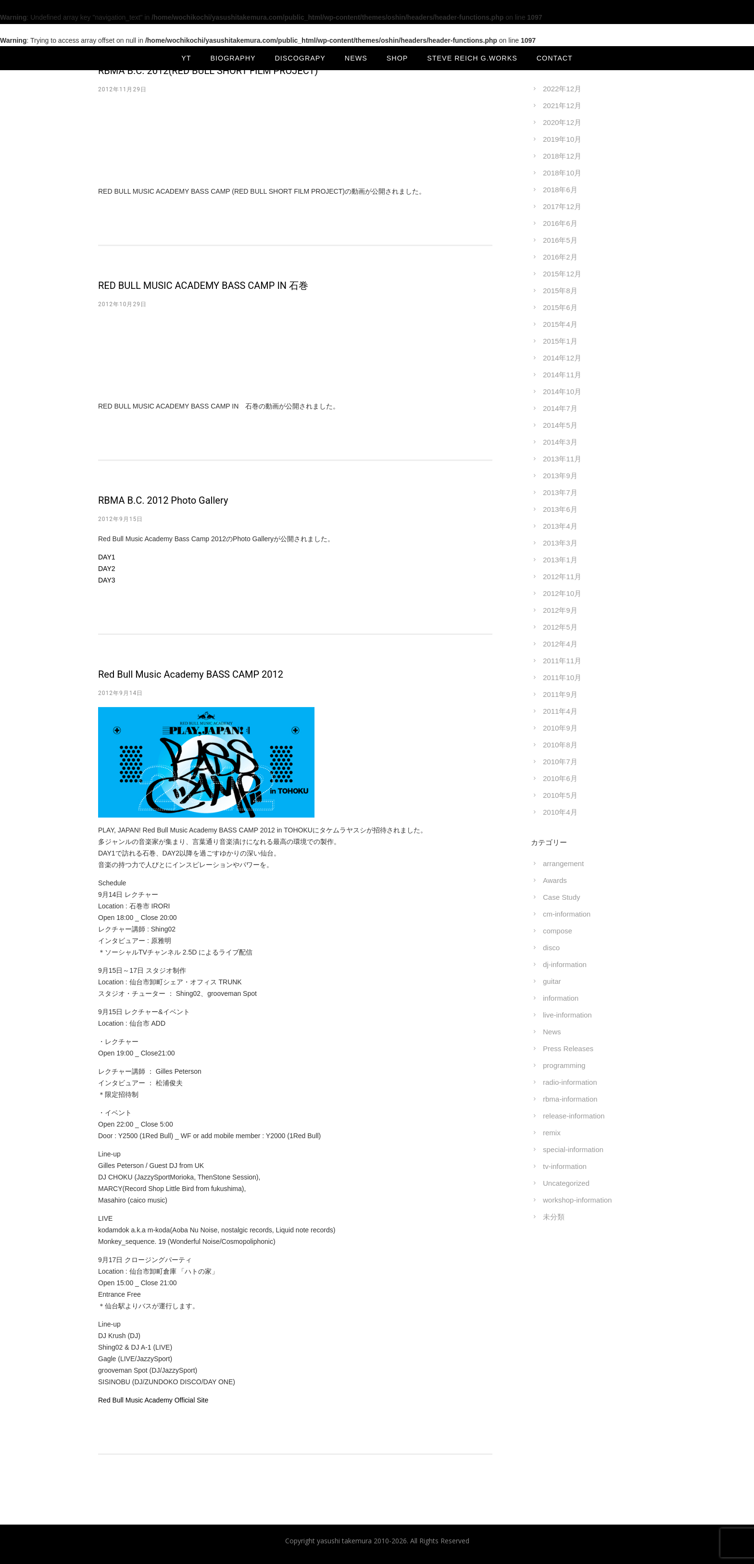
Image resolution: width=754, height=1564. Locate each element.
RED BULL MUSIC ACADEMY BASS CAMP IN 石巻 (203, 285)
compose (557, 931)
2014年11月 (562, 375)
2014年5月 (560, 425)
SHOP (397, 58)
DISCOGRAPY (300, 58)
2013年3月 (560, 543)
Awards (555, 880)
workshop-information (577, 1200)
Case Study (561, 897)
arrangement (563, 863)
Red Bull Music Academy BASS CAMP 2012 (190, 674)
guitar (552, 981)
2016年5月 (560, 240)
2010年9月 (560, 728)
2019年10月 (562, 139)
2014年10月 (562, 391)
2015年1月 (560, 341)
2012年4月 (560, 644)
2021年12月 (562, 105)
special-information (573, 1149)
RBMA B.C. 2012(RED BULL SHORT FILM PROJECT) (208, 70)
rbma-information (570, 1099)
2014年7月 (560, 408)
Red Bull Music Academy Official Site (153, 1400)
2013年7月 (560, 492)
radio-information (570, 1082)
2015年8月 (560, 290)
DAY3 (106, 580)
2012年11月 (562, 576)
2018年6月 (560, 190)
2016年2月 (560, 257)
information (560, 998)
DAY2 (106, 568)
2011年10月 (562, 677)
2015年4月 (560, 324)
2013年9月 (560, 476)
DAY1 (106, 557)
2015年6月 (560, 307)
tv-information (565, 1166)
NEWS (356, 58)
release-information (573, 1116)
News (552, 1032)
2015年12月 (562, 274)
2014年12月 (562, 358)
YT (186, 58)
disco (551, 947)
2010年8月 (560, 745)
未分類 (554, 1217)
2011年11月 (562, 661)
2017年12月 (562, 206)
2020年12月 (562, 122)
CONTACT (555, 58)
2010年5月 (560, 795)
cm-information (567, 914)
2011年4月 (560, 711)
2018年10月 (562, 173)
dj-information (565, 964)
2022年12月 (562, 89)
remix (552, 1133)
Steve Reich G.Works (472, 58)
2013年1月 (560, 560)
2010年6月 (560, 778)
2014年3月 (560, 442)
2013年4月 (560, 526)
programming (564, 1065)
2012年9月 (560, 610)
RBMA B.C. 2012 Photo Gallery (163, 500)
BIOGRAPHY (233, 58)
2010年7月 (560, 761)
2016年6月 (560, 223)
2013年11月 (562, 459)
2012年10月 (562, 593)
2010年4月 (560, 812)
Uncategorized (566, 1183)
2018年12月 (562, 156)
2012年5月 (560, 627)
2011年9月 (560, 694)
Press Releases (568, 1048)
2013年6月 (560, 509)
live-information (567, 1015)
